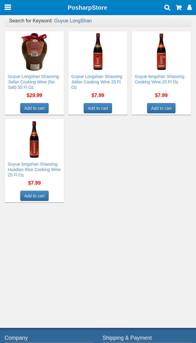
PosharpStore (87, 7)
